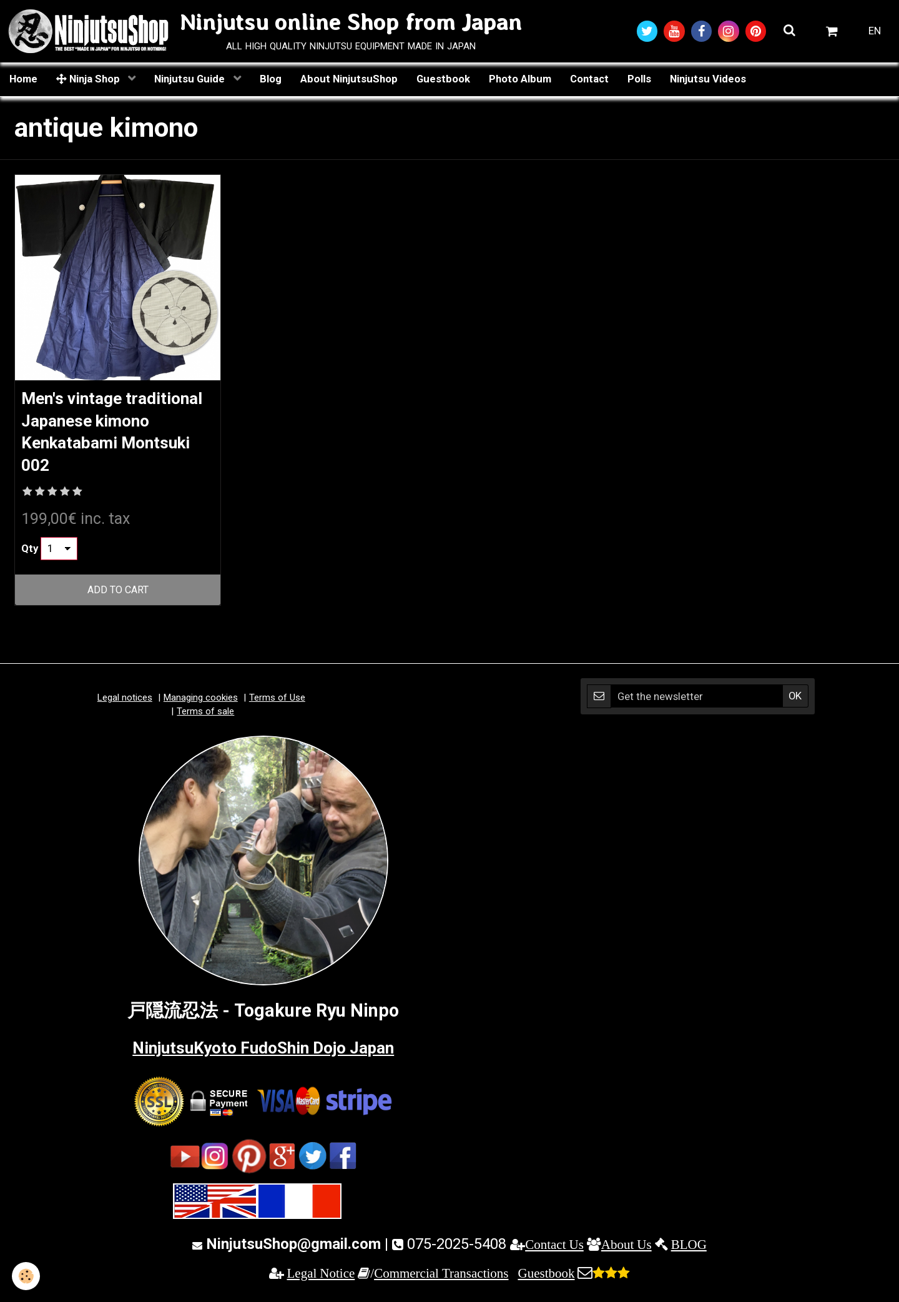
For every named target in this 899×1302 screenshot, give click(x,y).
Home (23, 79)
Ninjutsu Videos (708, 79)
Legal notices (124, 702)
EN (874, 31)
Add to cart (118, 594)
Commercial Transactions (441, 1277)
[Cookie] (26, 1276)
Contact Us (554, 1248)
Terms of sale (205, 715)
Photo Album (520, 79)
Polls (639, 79)
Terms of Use (277, 702)
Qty (29, 552)
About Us (626, 1248)
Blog (271, 79)
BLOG (689, 1248)
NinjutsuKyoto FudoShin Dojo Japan (263, 1051)
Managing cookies (201, 702)
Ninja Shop (89, 79)
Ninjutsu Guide (190, 79)
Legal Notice (321, 1277)
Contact (589, 79)
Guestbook (443, 79)
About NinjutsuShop (349, 79)
